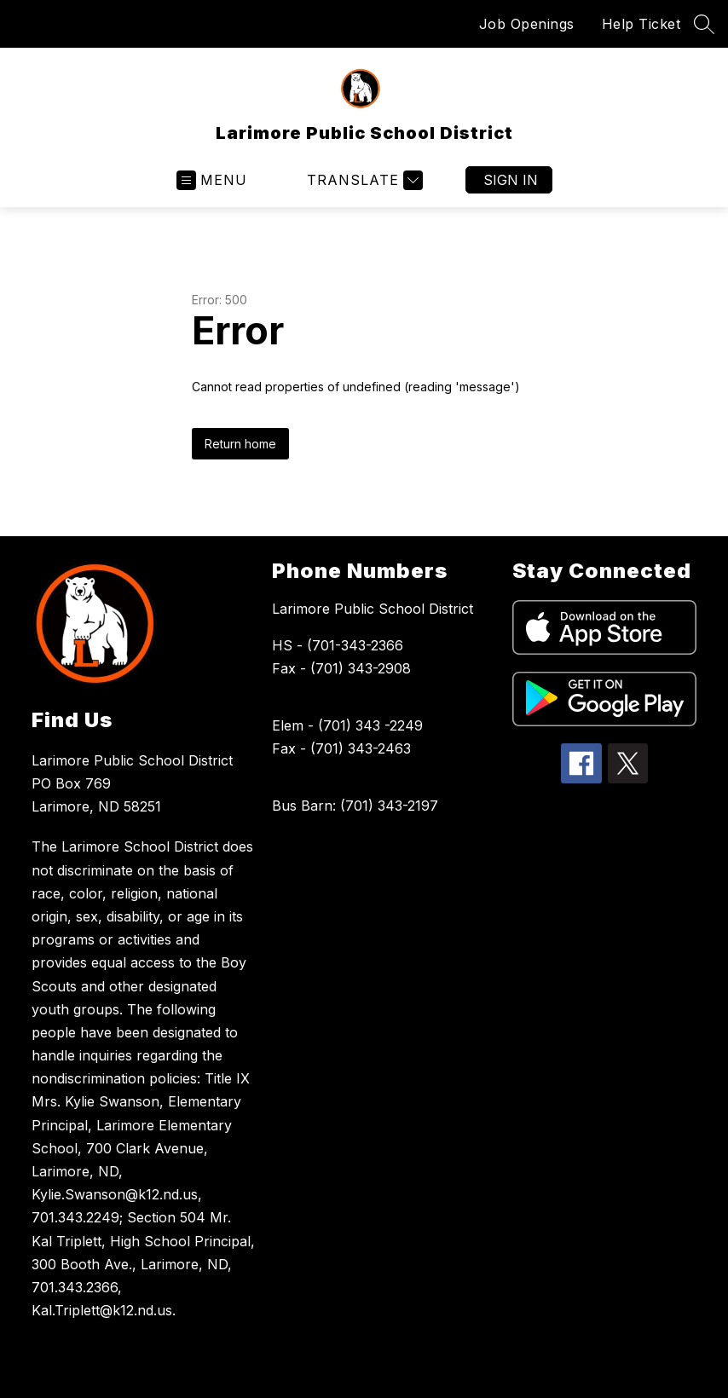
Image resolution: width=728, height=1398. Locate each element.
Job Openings (527, 23)
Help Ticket (641, 23)
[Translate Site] (363, 180)
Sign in (510, 179)
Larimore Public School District (372, 608)
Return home (240, 443)
